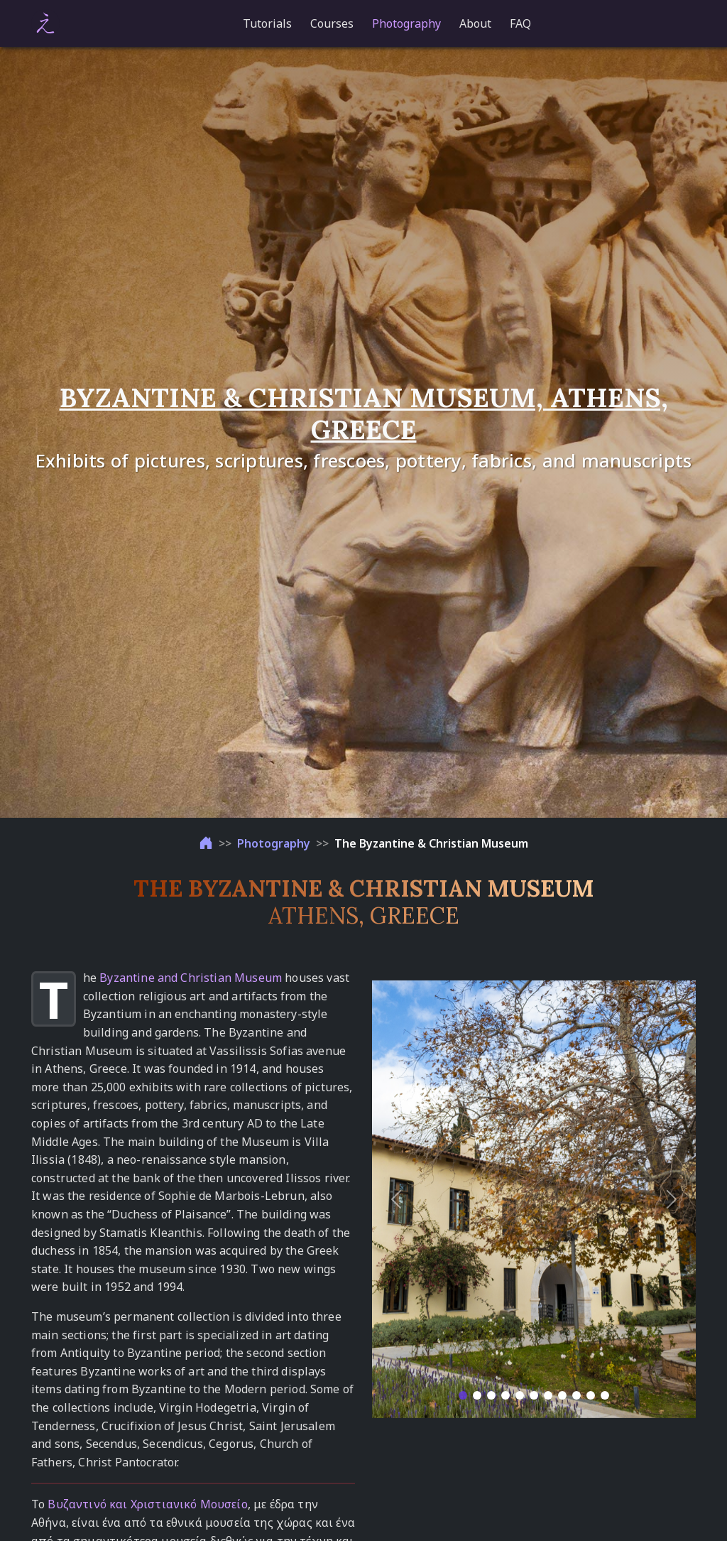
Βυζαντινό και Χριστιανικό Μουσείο (147, 1504)
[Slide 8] (562, 1395)
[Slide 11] (605, 1395)
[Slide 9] (576, 1395)
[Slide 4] (505, 1395)
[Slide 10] (590, 1395)
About (475, 23)
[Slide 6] (534, 1395)
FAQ (520, 23)
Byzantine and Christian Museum (190, 977)
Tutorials (267, 23)
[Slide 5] (519, 1395)
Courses (332, 23)
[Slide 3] (491, 1395)
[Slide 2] (477, 1395)
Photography (406, 23)
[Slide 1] (463, 1395)
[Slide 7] (548, 1395)
